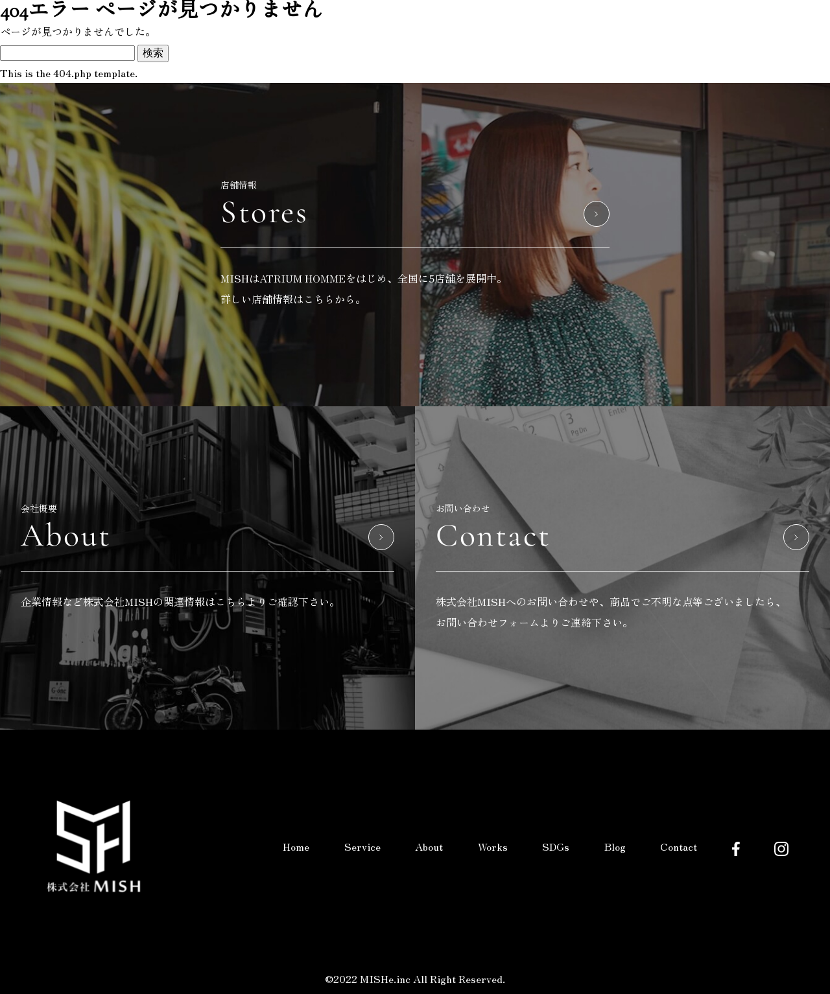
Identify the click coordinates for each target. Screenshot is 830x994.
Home (296, 846)
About (429, 846)
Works (493, 846)
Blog (615, 846)
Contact (678, 846)
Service (362, 846)
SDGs (555, 846)
